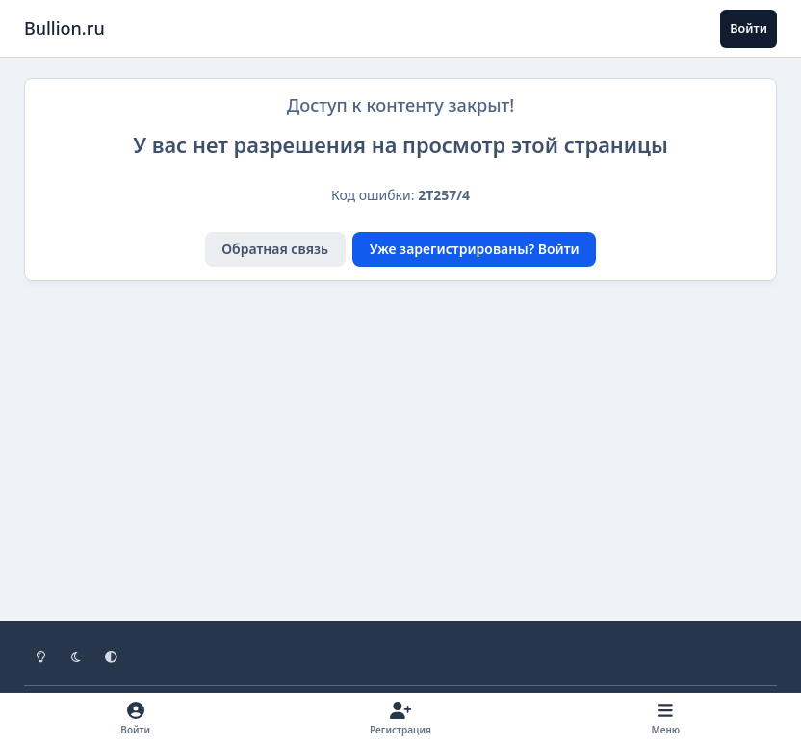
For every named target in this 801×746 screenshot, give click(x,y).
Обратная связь (274, 249)
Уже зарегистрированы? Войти (475, 249)
